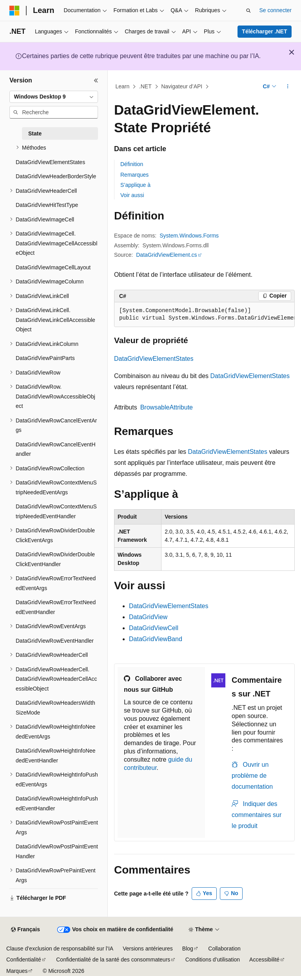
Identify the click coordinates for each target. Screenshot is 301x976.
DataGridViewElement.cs (166, 255)
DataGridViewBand (155, 639)
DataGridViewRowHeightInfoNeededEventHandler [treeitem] (56, 756)
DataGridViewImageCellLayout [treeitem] (53, 267)
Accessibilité (264, 959)
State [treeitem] (35, 133)
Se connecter (275, 10)
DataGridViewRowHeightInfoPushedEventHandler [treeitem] (57, 803)
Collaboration (224, 948)
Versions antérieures (148, 948)
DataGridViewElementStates (153, 358)
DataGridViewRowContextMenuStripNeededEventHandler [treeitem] (56, 511)
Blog (187, 948)
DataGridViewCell (153, 628)
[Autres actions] (288, 86)
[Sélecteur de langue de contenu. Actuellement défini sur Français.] (25, 929)
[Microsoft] (14, 10)
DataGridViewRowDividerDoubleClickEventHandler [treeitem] (55, 559)
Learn (123, 86)
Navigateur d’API (181, 86)
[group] (204, 314)
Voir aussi (132, 195)
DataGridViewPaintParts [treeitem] (45, 358)
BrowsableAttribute (166, 407)
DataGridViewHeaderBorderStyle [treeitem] (56, 176)
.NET (145, 86)
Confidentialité (23, 959)
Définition (131, 164)
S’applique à (135, 185)
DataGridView (148, 617)
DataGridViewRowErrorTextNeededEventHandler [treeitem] (56, 607)
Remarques (134, 175)
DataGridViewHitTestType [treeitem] (47, 205)
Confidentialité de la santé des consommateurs (113, 959)
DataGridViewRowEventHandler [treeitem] (55, 641)
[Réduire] (96, 80)
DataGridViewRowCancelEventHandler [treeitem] (56, 449)
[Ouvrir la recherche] (248, 11)
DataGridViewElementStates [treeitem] (50, 162)
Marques (16, 971)
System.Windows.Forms (189, 235)
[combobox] (53, 97)
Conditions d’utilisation (212, 959)
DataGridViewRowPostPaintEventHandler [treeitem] (57, 851)
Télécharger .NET (264, 31)
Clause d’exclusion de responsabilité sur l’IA (59, 948)
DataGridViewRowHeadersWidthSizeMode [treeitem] (55, 708)
